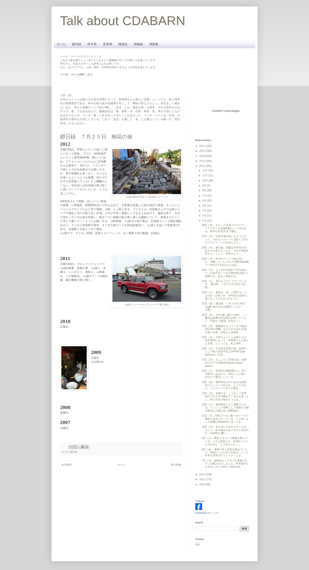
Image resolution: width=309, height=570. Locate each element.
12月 (205, 170)
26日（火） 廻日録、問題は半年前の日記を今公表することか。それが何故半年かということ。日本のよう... (225, 250)
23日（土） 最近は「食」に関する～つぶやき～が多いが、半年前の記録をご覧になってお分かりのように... (225, 295)
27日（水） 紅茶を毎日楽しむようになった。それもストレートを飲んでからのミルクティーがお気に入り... (225, 239)
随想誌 (122, 44)
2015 (202, 156)
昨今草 (92, 44)
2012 (202, 474)
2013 (202, 166)
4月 (204, 210)
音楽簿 (107, 44)
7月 (204, 195)
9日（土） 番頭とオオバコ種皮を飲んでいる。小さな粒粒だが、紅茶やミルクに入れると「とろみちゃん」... (225, 441)
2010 (202, 484)
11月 (205, 175)
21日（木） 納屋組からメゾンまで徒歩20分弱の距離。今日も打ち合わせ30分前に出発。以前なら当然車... (224, 329)
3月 (204, 215)
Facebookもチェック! (206, 513)
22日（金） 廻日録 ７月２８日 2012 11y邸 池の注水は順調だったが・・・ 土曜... (225, 306)
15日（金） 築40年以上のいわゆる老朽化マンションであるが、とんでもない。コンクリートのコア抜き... (224, 385)
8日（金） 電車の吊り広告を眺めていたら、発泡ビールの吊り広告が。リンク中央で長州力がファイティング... (225, 452)
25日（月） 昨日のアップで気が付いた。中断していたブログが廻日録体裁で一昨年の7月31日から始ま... (225, 262)
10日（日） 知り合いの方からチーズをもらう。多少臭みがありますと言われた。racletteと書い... (225, 430)
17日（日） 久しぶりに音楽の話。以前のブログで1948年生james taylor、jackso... (224, 362)
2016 (202, 150)
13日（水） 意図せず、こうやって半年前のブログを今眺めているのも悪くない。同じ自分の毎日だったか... (225, 396)
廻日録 (76, 44)
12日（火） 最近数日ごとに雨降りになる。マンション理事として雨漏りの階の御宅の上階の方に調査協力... (225, 407)
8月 (204, 190)
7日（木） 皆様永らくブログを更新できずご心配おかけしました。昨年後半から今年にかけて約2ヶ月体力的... (225, 463)
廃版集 (153, 44)
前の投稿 (176, 464)
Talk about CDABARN (122, 21)
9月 (204, 185)
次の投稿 (66, 464)
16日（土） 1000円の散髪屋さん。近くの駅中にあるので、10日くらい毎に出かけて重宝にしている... (224, 373)
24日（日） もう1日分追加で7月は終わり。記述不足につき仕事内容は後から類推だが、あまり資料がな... (225, 273)
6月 (204, 200)
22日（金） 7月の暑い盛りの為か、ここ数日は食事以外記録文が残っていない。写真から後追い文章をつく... (225, 318)
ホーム (61, 44)
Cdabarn (199, 501)
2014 (202, 160)
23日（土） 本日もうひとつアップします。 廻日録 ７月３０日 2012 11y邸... (224, 284)
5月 (204, 205)
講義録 (138, 44)
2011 (202, 479)
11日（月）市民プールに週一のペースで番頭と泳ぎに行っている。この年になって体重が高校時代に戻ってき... (225, 418)
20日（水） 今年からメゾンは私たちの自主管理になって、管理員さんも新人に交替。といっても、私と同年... (225, 340)
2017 (202, 145)
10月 (205, 180)
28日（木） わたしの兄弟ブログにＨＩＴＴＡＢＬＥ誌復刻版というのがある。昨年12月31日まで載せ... (224, 228)
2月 (204, 220)
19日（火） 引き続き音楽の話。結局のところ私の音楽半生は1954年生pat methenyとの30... (224, 351)
